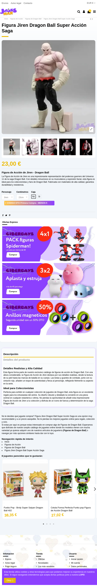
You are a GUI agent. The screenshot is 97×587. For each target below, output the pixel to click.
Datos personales (79, 566)
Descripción (10, 354)
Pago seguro (11, 566)
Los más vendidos (46, 566)
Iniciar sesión (77, 559)
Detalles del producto (16, 359)
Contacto (27, 3)
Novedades (43, 563)
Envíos (5, 3)
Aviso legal (16, 3)
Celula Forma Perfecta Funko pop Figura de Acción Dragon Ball (71, 509)
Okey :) (10, 580)
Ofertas (41, 559)
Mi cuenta (75, 563)
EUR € (91, 3)
